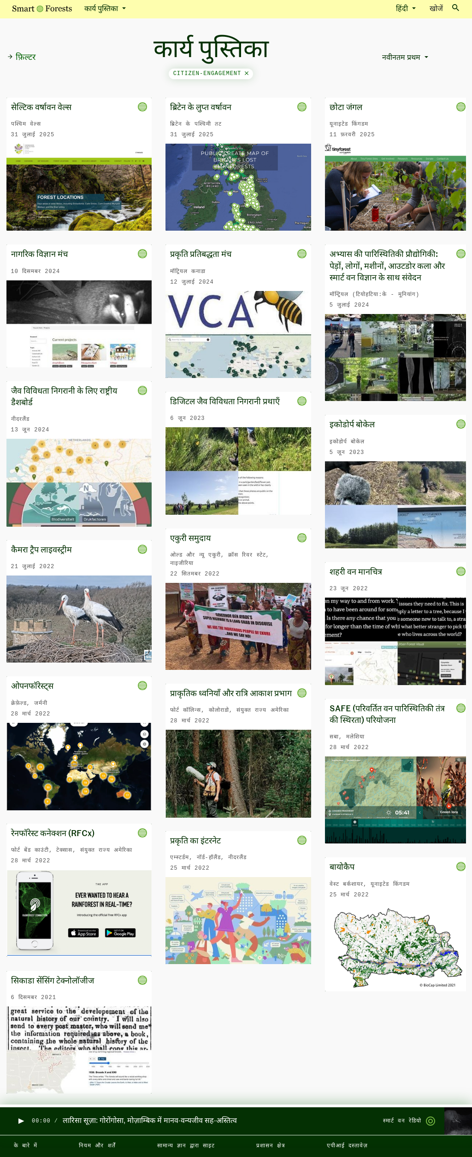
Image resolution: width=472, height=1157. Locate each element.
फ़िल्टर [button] (21, 57)
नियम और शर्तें (97, 1146)
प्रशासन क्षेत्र (270, 1146)
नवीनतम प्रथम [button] (402, 58)
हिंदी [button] (403, 9)
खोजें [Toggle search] (444, 8)
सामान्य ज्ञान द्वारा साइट (186, 1146)
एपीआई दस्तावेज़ (347, 1146)
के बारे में (25, 1146)
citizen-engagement (211, 74)
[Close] (246, 74)
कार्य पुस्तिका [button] (102, 9)
